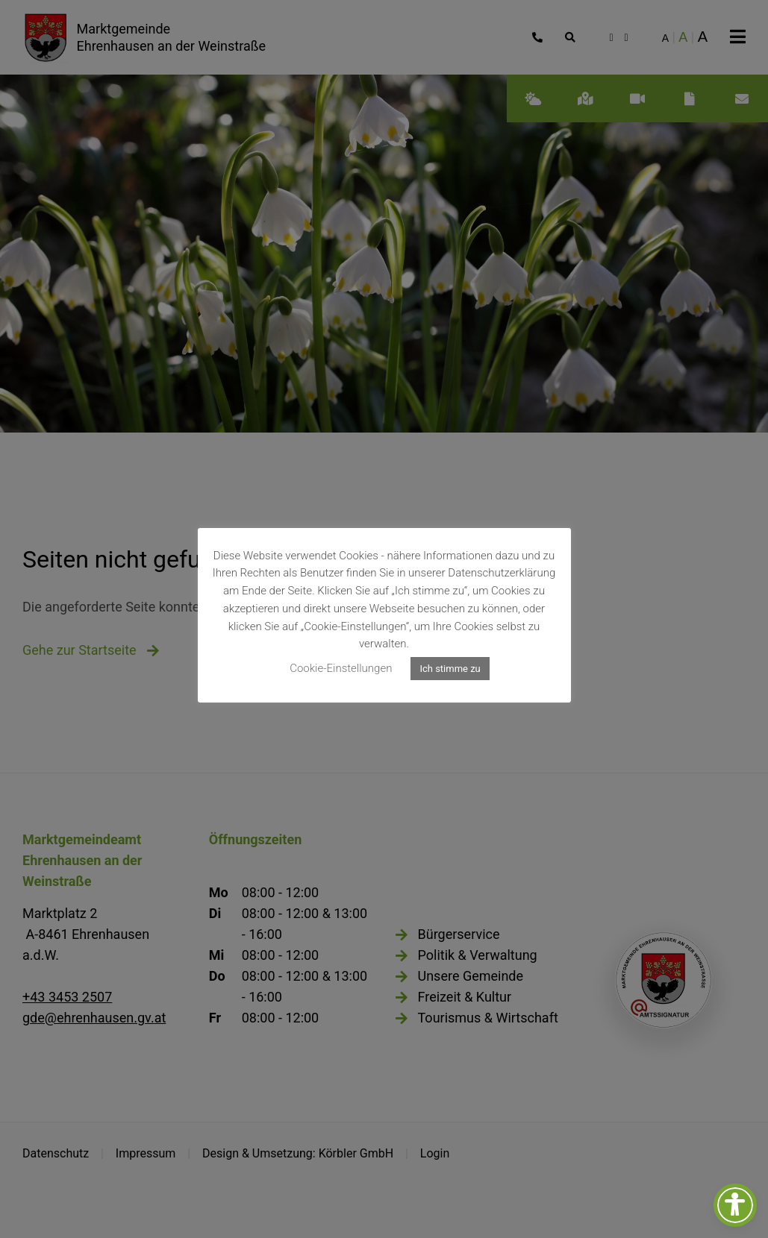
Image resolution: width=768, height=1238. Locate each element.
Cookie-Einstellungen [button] (341, 668)
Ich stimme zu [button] (449, 668)
